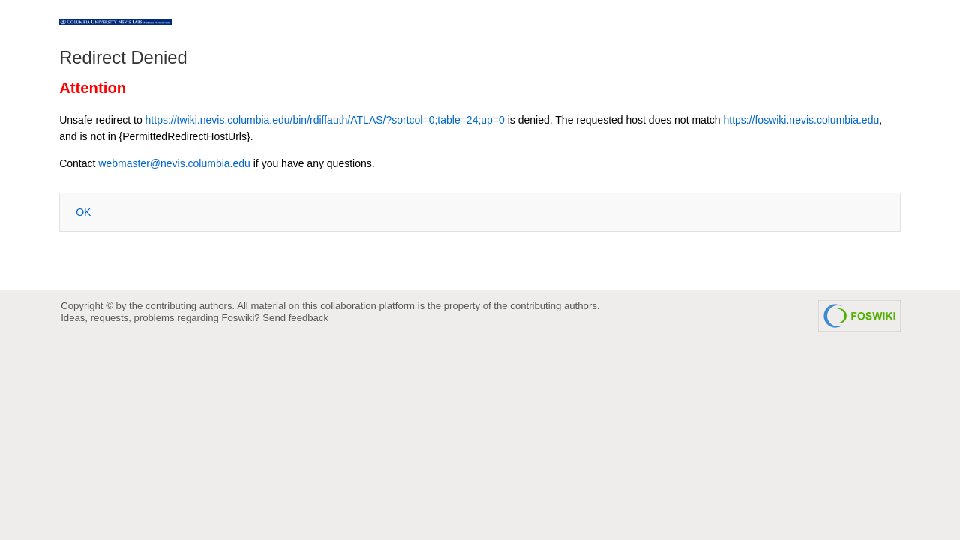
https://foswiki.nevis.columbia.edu (801, 120)
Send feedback (295, 317)
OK (83, 212)
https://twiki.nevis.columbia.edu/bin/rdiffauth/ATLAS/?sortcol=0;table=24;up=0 (325, 120)
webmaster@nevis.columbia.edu (174, 164)
